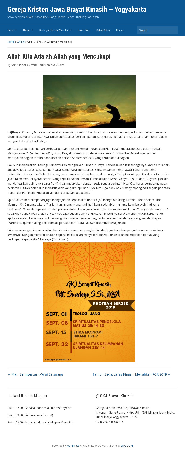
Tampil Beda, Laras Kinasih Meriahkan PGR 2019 (131, 374)
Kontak (120, 30)
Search (173, 30)
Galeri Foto (84, 30)
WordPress (73, 445)
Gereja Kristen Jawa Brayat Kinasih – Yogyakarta (76, 9)
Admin (14, 65)
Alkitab (26, 30)
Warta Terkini (38, 65)
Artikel (20, 41)
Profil (10, 30)
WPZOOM (127, 445)
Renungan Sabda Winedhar (54, 30)
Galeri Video (103, 30)
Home (11, 41)
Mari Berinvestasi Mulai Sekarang (35, 374)
